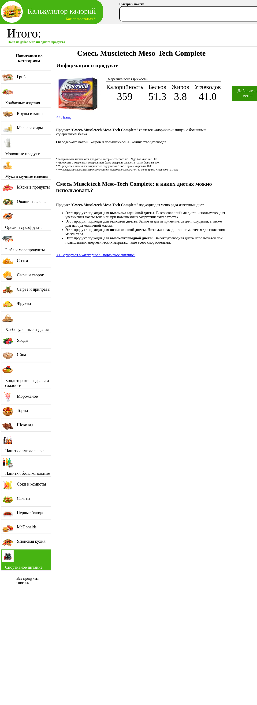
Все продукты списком (27, 580)
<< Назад (63, 117)
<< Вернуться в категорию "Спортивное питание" (95, 255)
